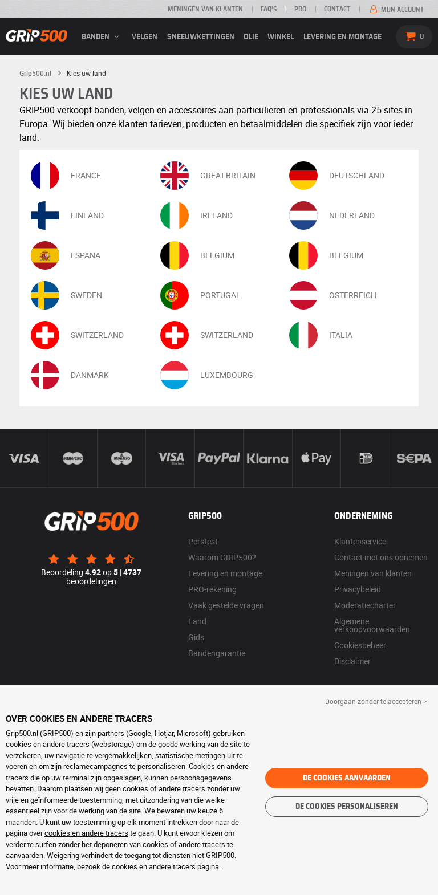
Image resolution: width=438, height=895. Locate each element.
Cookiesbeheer (360, 645)
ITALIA (320, 335)
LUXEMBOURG (206, 375)
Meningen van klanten (205, 9)
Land (197, 621)
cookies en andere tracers (86, 833)
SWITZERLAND (77, 335)
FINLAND (67, 215)
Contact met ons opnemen (381, 557)
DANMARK (70, 375)
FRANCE (66, 175)
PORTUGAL (200, 295)
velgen (144, 37)
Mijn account (396, 10)
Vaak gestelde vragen (226, 605)
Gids (196, 637)
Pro (300, 9)
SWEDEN (66, 295)
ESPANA (65, 255)
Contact (337, 9)
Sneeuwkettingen (200, 37)
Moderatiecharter (365, 605)
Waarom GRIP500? (222, 557)
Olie (251, 37)
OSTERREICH (332, 295)
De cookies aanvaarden (347, 778)
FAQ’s (269, 9)
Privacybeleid (357, 589)
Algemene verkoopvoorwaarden (372, 625)
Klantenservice (360, 541)
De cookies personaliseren (346, 807)
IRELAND (196, 215)
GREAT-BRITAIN (208, 175)
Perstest (203, 541)
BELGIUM (197, 255)
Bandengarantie (216, 653)
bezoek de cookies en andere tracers (136, 866)
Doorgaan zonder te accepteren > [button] (376, 701)
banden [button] (102, 37)
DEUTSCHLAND (336, 175)
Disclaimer (352, 661)
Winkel (280, 37)
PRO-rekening (212, 589)
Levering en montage (342, 37)
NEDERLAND (332, 215)
